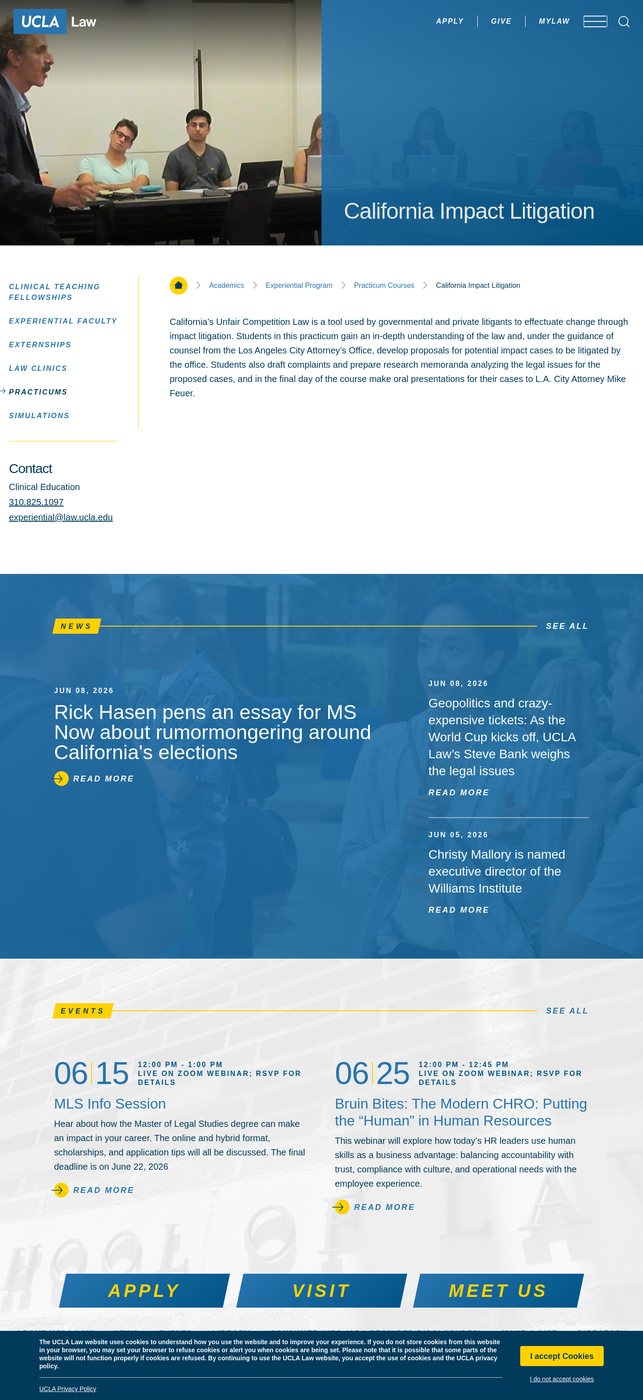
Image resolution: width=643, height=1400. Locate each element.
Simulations (39, 415)
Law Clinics (38, 368)
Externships (40, 344)
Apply (424, 21)
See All (567, 626)
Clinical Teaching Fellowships (54, 291)
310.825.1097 (36, 502)
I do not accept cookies (562, 1379)
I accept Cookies (561, 1356)
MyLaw (528, 21)
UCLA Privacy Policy (67, 1388)
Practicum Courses (384, 285)
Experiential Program (299, 285)
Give (475, 21)
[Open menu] (589, 21)
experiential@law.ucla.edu (61, 517)
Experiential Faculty (63, 320)
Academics (226, 285)
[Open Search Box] (624, 21)
